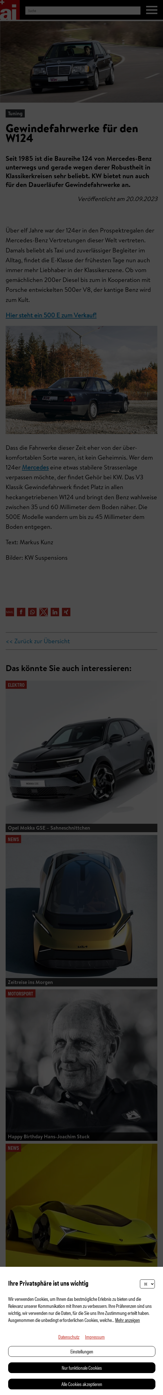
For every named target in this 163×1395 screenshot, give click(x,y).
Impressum (95, 1336)
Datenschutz (68, 1336)
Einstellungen (81, 1351)
